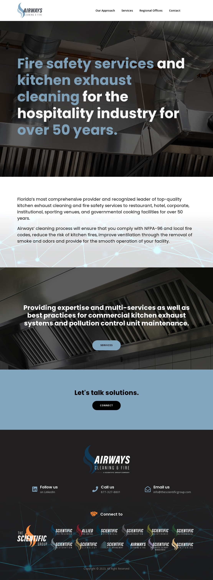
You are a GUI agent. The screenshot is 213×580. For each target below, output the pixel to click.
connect (106, 405)
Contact (174, 10)
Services (127, 10)
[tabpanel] (106, 99)
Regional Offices (151, 10)
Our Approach (105, 10)
